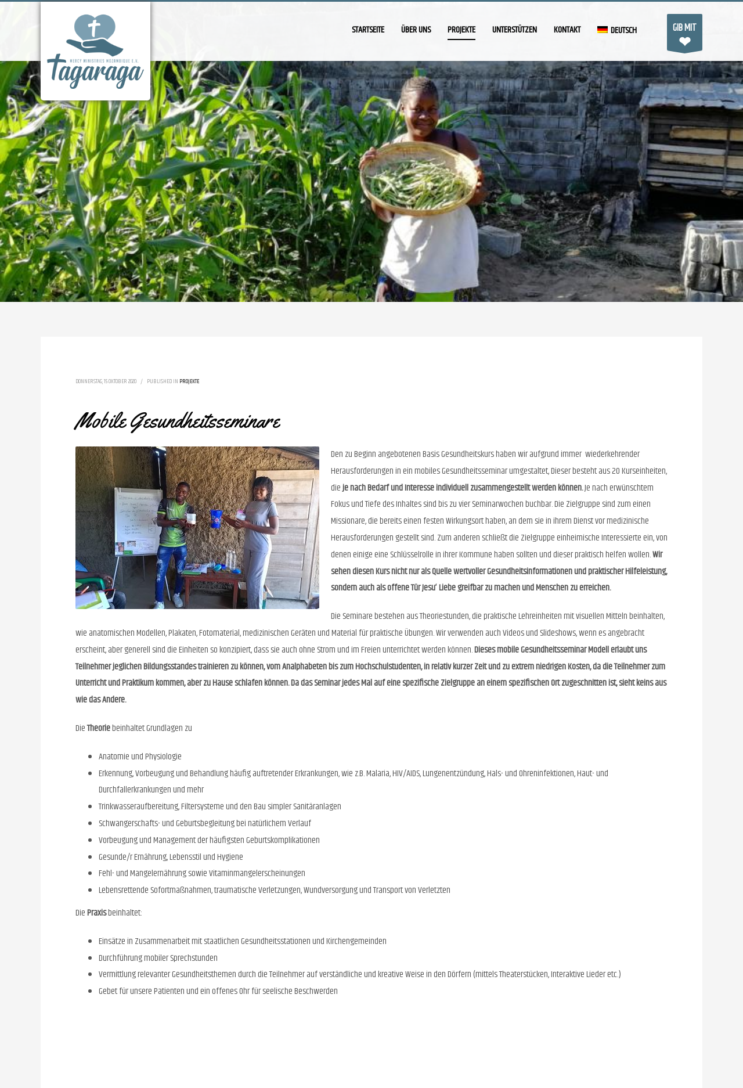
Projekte (189, 381)
